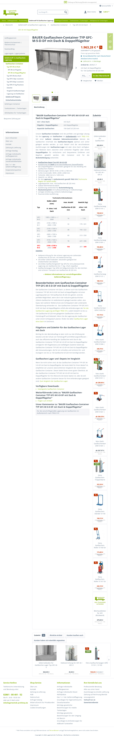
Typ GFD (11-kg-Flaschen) (15, 85)
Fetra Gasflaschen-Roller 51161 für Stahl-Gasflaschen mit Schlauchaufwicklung (100, 579)
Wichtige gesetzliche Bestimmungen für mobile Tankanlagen (67, 707)
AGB (31, 694)
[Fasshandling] (23, 20)
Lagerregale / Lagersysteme (15, 53)
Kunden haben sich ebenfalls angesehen (49, 640)
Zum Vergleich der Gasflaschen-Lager (54, 381)
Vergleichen (86, 81)
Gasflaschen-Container (14, 64)
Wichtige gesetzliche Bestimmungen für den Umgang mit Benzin (69, 715)
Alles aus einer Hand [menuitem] (91, 689)
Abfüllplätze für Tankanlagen (15, 113)
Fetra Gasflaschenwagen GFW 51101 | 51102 (100, 206)
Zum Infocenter (11, 138)
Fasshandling (9, 49)
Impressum (10, 173)
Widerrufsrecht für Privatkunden (42, 702)
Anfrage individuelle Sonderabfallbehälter (14, 160)
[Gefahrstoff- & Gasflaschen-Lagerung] (41, 20)
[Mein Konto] (90, 12)
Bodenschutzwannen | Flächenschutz (13, 43)
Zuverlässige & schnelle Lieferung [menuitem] (96, 692)
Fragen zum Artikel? (44, 401)
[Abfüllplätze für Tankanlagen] (99, 20)
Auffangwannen (10, 38)
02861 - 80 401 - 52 (12, 694)
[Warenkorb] (104, 12)
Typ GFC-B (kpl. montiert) (15, 82)
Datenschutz (35, 697)
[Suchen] (65, 12)
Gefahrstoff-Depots (13, 97)
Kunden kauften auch (75, 635)
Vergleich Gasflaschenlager (16, 91)
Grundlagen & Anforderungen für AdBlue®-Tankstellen (69, 722)
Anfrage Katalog (12, 151)
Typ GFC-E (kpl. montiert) (15, 79)
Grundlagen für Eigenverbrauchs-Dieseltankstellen (69, 701)
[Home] (4, 20)
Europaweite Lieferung (53, 2)
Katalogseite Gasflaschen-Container (50, 389)
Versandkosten (54, 730)
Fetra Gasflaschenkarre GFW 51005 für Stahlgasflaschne (100, 308)
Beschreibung (39, 107)
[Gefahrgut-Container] (61, 20)
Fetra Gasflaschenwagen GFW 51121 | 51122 (100, 274)
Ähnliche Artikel (56, 635)
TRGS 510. (85, 136)
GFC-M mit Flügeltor (14, 70)
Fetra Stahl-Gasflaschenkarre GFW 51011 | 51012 (100, 376)
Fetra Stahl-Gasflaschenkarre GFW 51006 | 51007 (100, 342)
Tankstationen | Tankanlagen (15, 108)
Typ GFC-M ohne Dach (14, 76)
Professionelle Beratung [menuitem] (93, 687)
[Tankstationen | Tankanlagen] (79, 20)
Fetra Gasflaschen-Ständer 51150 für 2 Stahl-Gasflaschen (100, 511)
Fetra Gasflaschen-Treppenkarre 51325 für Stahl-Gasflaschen (100, 477)
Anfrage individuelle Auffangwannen (13, 155)
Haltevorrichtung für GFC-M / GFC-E (100, 172)
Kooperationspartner (13, 170)
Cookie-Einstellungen (38, 708)
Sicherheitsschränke (13, 100)
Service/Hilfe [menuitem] (105, 6)
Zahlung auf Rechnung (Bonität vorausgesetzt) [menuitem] (95, 695)
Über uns (9, 141)
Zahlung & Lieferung (13, 147)
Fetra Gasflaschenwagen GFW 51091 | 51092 (100, 240)
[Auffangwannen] (12, 20)
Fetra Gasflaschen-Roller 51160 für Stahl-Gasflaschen (100, 545)
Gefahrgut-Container (12, 104)
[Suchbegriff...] (52, 12)
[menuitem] (52, 12)
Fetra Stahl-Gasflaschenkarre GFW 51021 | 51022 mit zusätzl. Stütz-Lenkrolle (100, 409)
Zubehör (9, 88)
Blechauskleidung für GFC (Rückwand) (100, 613)
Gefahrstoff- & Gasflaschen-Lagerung (15, 59)
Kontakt (8, 144)
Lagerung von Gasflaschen (15, 94)
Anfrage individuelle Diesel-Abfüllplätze (67, 693)
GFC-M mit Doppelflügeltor (17, 73)
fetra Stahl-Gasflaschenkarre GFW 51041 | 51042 (100, 443)
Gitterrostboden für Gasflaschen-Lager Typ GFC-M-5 (100, 138)
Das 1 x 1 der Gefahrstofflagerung (13, 166)
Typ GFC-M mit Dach (13, 67)
